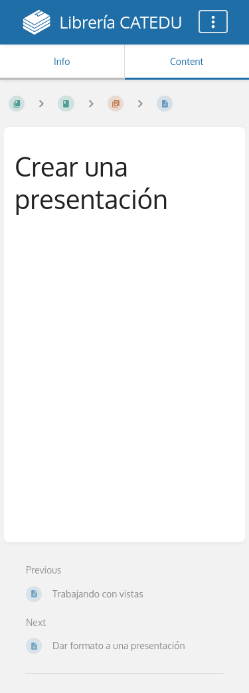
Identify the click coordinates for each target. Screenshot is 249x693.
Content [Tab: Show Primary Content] (186, 61)
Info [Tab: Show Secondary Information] (62, 61)
